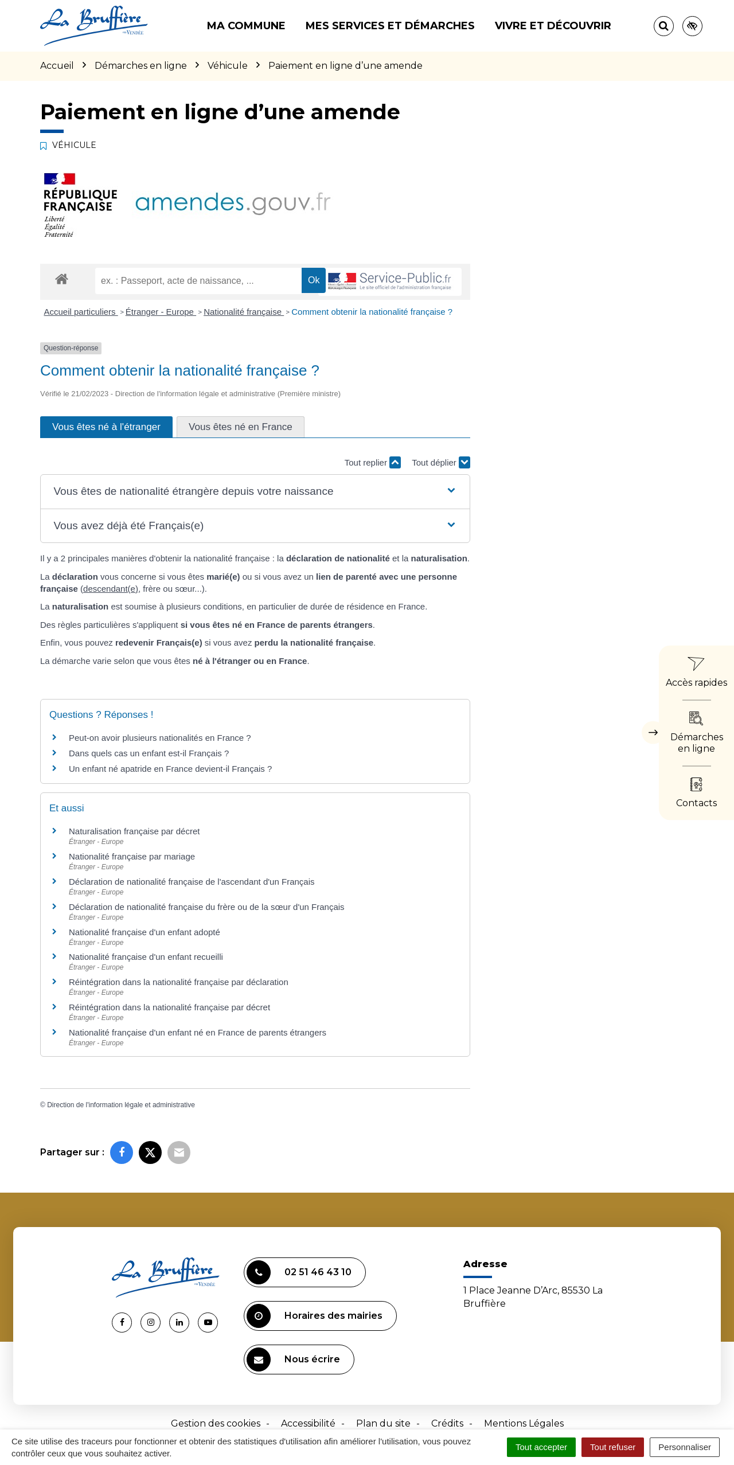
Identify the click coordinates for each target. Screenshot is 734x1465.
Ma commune (246, 25)
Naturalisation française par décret (134, 831)
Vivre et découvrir (553, 25)
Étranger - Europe (161, 312)
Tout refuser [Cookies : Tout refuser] (612, 1447)
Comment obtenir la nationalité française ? (371, 312)
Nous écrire (293, 1359)
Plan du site (383, 1423)
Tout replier (373, 462)
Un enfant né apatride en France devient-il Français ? (170, 768)
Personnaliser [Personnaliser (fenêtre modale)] (684, 1447)
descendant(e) (110, 588)
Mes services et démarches (390, 25)
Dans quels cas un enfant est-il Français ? (149, 753)
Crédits (447, 1423)
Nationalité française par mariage (132, 856)
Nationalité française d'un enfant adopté (144, 932)
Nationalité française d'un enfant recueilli (146, 957)
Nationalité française (244, 312)
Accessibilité (308, 1423)
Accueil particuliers (81, 312)
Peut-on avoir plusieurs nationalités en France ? (160, 738)
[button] (255, 492)
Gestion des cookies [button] (215, 1423)
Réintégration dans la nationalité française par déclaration (178, 982)
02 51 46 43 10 (299, 1272)
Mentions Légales (524, 1423)
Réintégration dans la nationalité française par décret (169, 1007)
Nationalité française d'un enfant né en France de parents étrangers (197, 1032)
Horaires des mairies (314, 1316)
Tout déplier (441, 462)
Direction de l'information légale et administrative (121, 1105)
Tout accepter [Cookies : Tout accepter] (541, 1447)
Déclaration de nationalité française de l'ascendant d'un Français (192, 881)
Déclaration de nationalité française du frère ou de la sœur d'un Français (207, 907)
